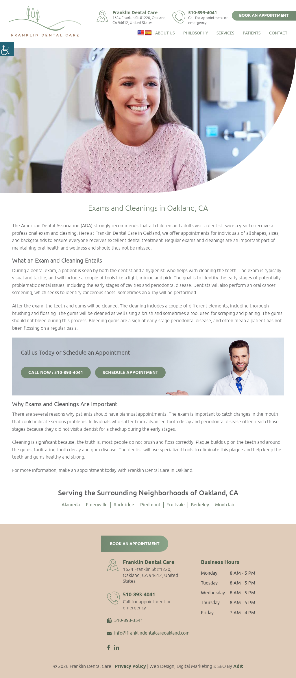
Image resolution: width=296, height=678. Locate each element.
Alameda (71, 505)
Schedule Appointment (130, 373)
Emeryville (97, 505)
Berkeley (200, 505)
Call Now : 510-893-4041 (55, 373)
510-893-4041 (206, 13)
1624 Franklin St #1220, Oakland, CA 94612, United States (144, 20)
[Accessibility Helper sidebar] (7, 49)
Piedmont (150, 505)
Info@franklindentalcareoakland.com (148, 633)
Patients (251, 32)
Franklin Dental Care (139, 13)
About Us (165, 32)
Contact (278, 32)
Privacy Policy (130, 667)
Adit (238, 667)
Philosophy (195, 32)
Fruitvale (175, 505)
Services (225, 32)
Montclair (224, 505)
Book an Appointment (264, 15)
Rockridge (124, 505)
